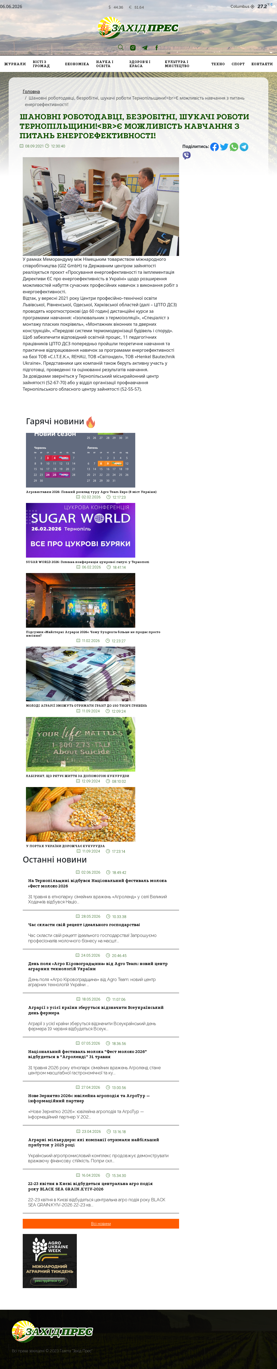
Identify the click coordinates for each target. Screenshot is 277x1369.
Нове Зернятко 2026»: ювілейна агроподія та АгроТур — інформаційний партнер (89, 1098)
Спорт (238, 64)
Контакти (262, 64)
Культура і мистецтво (177, 64)
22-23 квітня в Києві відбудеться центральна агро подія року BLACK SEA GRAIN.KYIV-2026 (90, 1186)
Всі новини (101, 1224)
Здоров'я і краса (139, 64)
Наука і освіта (104, 64)
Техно (218, 64)
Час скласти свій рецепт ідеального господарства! (84, 924)
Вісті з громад (41, 64)
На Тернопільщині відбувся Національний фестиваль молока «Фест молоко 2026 (97, 883)
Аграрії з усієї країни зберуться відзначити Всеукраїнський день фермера (96, 1010)
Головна (31, 91)
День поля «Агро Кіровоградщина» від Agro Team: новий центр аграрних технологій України (98, 966)
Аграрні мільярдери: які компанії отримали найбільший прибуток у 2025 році (93, 1142)
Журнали (15, 64)
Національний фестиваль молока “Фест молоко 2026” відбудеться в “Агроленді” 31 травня (87, 1054)
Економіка (77, 64)
